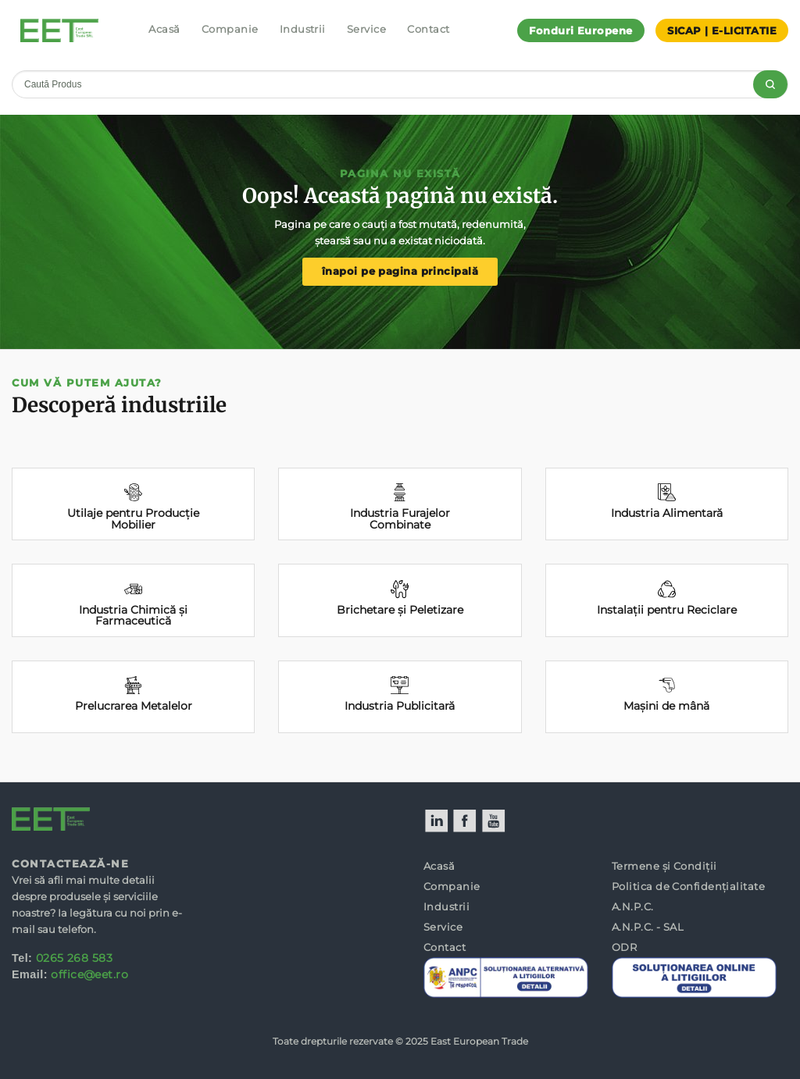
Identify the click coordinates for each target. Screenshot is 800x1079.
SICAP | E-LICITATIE (722, 30)
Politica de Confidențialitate (688, 886)
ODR (624, 947)
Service (366, 29)
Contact (428, 29)
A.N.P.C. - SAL (648, 927)
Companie (230, 29)
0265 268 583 (74, 958)
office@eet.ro (89, 974)
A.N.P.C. (633, 906)
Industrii (303, 29)
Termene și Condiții (664, 866)
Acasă (164, 29)
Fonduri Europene (580, 30)
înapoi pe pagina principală (400, 271)
